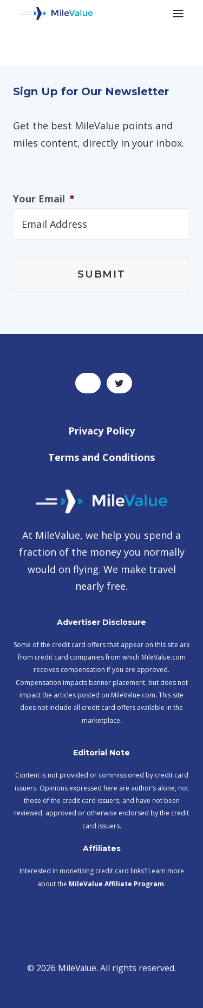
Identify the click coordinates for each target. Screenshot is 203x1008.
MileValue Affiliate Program (116, 883)
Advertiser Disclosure (101, 622)
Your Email (44, 199)
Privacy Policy (101, 430)
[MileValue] (56, 13)
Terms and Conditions (101, 457)
